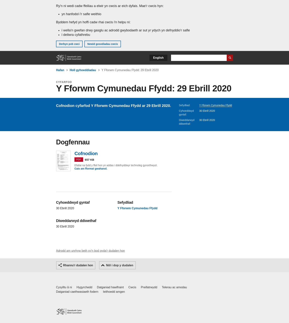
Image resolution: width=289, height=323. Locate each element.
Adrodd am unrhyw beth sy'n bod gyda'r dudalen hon (90, 250)
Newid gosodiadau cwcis (102, 43)
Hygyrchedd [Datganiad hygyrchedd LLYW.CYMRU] (84, 287)
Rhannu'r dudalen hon (78, 265)
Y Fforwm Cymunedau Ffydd (215, 105)
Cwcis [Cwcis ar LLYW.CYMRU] (132, 287)
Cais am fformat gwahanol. (90, 168)
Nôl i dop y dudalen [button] (119, 265)
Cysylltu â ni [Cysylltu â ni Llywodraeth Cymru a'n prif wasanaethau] (64, 287)
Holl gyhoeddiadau (83, 70)
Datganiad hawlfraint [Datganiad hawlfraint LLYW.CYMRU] (110, 287)
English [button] (158, 57)
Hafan (60, 70)
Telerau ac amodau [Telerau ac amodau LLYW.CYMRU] (174, 287)
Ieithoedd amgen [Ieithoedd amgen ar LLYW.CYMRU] (114, 291)
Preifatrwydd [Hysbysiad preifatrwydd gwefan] (149, 287)
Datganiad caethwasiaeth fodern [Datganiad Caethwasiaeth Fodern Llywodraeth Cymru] (77, 291)
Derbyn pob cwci (69, 43)
